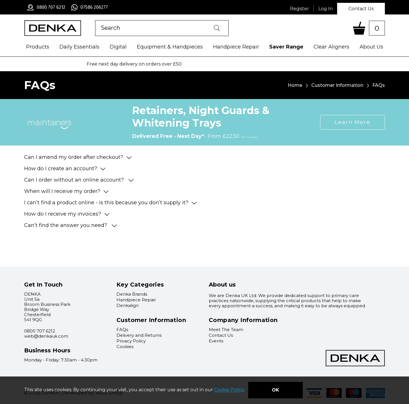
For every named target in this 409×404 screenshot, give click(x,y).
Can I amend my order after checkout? (78, 157)
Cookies (124, 346)
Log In (325, 8)
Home (295, 85)
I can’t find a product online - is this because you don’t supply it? (110, 202)
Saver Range (286, 47)
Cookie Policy (229, 390)
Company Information (243, 320)
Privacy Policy (131, 341)
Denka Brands (131, 294)
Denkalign (127, 305)
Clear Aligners (331, 47)
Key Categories (140, 284)
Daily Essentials (79, 47)
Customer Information (337, 85)
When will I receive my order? (66, 191)
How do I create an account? (65, 168)
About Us (371, 47)
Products (37, 47)
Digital (118, 47)
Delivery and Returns (139, 335)
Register (299, 8)
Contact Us (361, 8)
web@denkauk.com (46, 336)
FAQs (122, 329)
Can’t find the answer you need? (70, 225)
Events (216, 341)
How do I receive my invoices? (67, 214)
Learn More (352, 122)
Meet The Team (226, 329)
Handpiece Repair (236, 47)
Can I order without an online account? (79, 180)
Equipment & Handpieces (170, 47)
